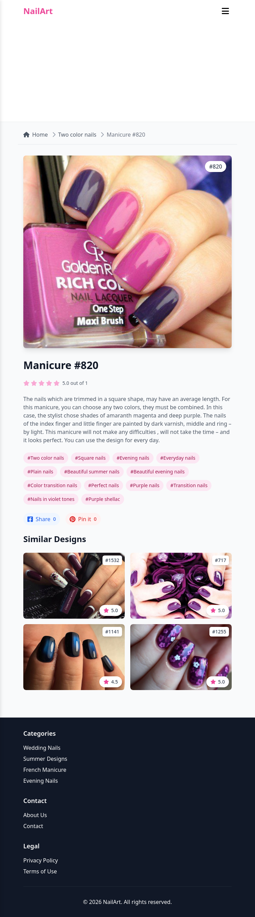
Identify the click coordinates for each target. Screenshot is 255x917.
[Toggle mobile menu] (225, 11)
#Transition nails (188, 485)
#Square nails (90, 458)
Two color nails (77, 134)
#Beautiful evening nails (158, 471)
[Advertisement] (127, 73)
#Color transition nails (52, 485)
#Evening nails (133, 458)
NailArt (38, 10)
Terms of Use (40, 871)
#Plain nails (40, 471)
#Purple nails (144, 485)
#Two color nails (45, 458)
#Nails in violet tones (50, 499)
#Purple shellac (102, 499)
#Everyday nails (177, 458)
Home (35, 134)
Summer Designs (45, 759)
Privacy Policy (40, 860)
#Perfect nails (103, 485)
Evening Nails (40, 780)
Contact (33, 826)
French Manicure (44, 769)
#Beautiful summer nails (91, 471)
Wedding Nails (41, 748)
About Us (35, 815)
